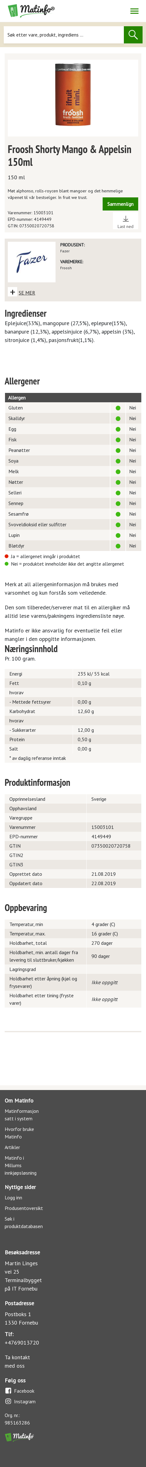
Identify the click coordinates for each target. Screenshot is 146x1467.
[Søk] (64, 34)
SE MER (27, 293)
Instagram (20, 1401)
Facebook (19, 1390)
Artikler (12, 1147)
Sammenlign (120, 204)
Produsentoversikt (24, 1208)
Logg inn (13, 1197)
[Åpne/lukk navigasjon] (134, 11)
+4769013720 (22, 1342)
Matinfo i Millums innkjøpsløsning (20, 1165)
